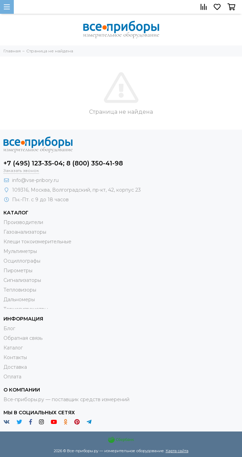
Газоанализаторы (24, 232)
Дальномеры (19, 299)
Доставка (15, 367)
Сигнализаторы (22, 280)
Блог (9, 328)
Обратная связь (22, 338)
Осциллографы (21, 261)
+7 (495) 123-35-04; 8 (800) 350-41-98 (63, 163)
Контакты (15, 357)
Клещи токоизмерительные (37, 241)
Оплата (12, 377)
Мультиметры (20, 251)
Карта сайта (177, 450)
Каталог (13, 348)
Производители (23, 222)
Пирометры (17, 270)
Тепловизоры (19, 290)
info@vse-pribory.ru (35, 180)
